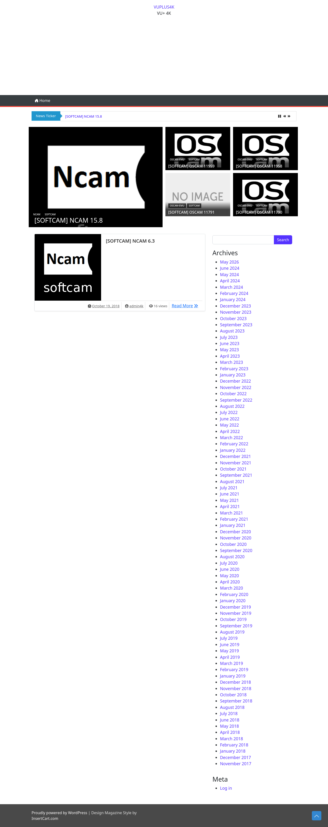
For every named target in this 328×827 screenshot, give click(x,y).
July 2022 (229, 412)
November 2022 (235, 387)
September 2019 (236, 626)
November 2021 (235, 463)
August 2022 (232, 406)
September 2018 (236, 701)
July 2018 (229, 713)
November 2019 (235, 613)
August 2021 (232, 481)
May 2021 (229, 500)
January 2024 (232, 299)
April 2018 (230, 732)
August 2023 (232, 331)
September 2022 (236, 400)
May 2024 (229, 274)
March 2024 (231, 287)
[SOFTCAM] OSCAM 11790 (259, 212)
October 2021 (233, 469)
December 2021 (235, 456)
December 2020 (235, 531)
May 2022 (229, 425)
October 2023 (233, 318)
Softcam (50, 214)
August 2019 (232, 632)
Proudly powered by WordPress (59, 812)
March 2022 (231, 437)
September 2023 (236, 324)
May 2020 (229, 575)
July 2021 (229, 487)
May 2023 (229, 349)
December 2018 (235, 682)
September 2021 (236, 475)
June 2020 (229, 569)
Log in (226, 788)
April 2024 (230, 281)
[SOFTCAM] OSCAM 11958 (259, 166)
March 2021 (231, 513)
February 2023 (234, 368)
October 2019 (233, 619)
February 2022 (234, 444)
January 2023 (232, 375)
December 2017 (235, 757)
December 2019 (235, 607)
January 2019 (232, 676)
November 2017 (235, 763)
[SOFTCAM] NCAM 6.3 (130, 241)
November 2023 (235, 312)
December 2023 (235, 306)
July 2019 (229, 638)
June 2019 (229, 644)
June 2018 (229, 720)
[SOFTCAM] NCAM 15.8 (83, 116)
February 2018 (234, 745)
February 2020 (234, 594)
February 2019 (234, 669)
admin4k (136, 306)
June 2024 (229, 268)
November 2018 (235, 688)
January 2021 (232, 525)
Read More (186, 305)
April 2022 (230, 431)
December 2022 (235, 381)
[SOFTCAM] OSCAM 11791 (191, 212)
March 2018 (231, 738)
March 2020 (231, 588)
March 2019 (231, 663)
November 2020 (235, 538)
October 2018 (233, 694)
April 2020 (230, 582)
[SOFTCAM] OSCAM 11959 (191, 166)
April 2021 (230, 506)
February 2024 (234, 293)
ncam (36, 214)
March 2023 (231, 362)
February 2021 (234, 519)
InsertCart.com (45, 818)
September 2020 (236, 550)
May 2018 (229, 726)
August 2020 (232, 556)
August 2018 (232, 707)
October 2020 (233, 544)
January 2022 (232, 450)
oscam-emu (177, 159)
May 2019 (229, 651)
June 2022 (229, 419)
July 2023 (229, 337)
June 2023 (229, 343)
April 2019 (230, 657)
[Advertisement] (164, 59)
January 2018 (232, 751)
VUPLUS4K (164, 7)
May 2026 (229, 262)
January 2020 (232, 600)
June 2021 (229, 494)
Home (42, 100)
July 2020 (229, 563)
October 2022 (233, 393)
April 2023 (230, 356)
